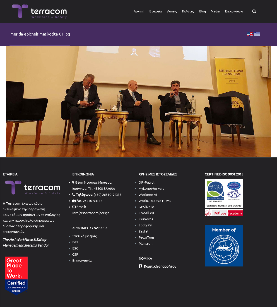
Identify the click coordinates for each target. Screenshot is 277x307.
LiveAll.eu (146, 213)
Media (215, 11)
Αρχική (139, 11)
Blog (202, 11)
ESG (75, 248)
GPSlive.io (146, 207)
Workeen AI (148, 195)
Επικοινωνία (234, 11)
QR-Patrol (146, 182)
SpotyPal (145, 225)
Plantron (145, 243)
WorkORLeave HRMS (155, 201)
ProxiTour (146, 237)
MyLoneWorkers (151, 188)
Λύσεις (172, 11)
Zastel (143, 231)
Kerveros (146, 219)
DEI (75, 242)
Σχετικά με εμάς (84, 236)
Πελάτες (188, 11)
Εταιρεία (155, 11)
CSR (75, 254)
